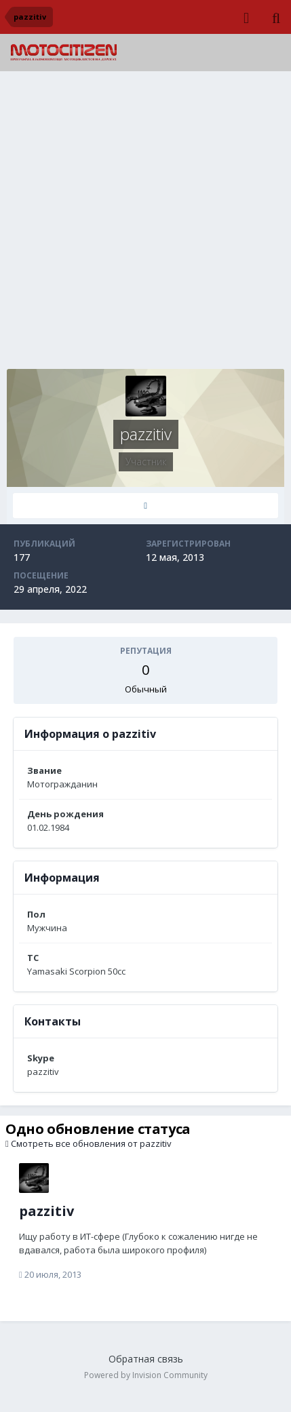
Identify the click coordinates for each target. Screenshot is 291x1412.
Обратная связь (146, 1358)
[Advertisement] (145, 223)
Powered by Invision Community (146, 1375)
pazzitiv (46, 1211)
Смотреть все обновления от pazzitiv (88, 1143)
